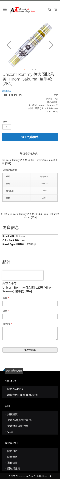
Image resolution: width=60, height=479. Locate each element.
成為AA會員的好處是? (19, 420)
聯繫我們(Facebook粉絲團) (22, 395)
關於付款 (12, 451)
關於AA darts (15, 389)
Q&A (10, 431)
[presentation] (22, 275)
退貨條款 (12, 462)
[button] (8, 45)
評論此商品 (6, 91)
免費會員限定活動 (17, 426)
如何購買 (12, 414)
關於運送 (12, 457)
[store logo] (22, 10)
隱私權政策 (13, 468)
